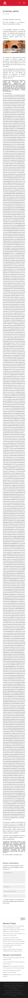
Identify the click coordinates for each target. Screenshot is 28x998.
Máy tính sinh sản (7, 970)
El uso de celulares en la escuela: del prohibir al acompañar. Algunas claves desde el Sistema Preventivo (13, 945)
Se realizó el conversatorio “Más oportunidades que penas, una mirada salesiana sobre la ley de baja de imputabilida (14, 939)
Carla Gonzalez (6, 957)
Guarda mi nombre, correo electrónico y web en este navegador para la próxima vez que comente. (13, 901)
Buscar (22, 919)
